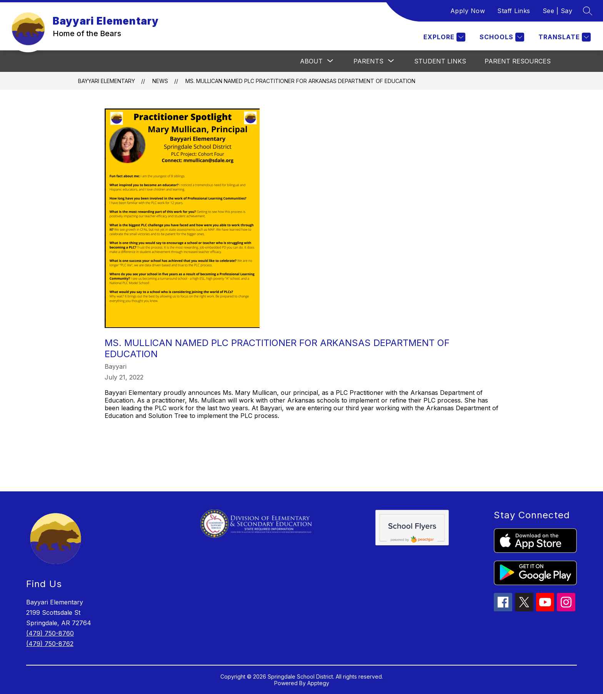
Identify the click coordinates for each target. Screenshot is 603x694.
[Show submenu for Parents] (368, 61)
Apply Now (467, 11)
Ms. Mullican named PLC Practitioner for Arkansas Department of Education (300, 81)
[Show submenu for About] (311, 61)
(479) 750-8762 (49, 643)
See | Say (558, 11)
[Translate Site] (563, 37)
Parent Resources (518, 61)
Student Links (440, 61)
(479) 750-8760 (50, 633)
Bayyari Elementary (106, 81)
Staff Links (513, 11)
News (160, 81)
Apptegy (318, 683)
